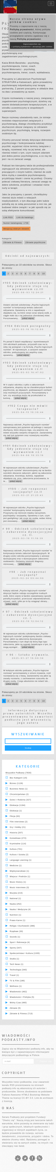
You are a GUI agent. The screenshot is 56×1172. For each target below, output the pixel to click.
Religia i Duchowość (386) (22, 926)
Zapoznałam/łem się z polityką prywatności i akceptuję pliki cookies (31, 45)
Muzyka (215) (16, 893)
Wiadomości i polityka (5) (22, 997)
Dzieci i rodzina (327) (20, 800)
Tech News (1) (16, 964)
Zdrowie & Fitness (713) (21, 1013)
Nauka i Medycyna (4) (20, 909)
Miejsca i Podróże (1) (20, 876)
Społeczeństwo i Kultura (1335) (25, 953)
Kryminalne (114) (18, 844)
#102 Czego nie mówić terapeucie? (28, 407)
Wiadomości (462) (18, 992)
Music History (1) (18, 882)
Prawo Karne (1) (17, 920)
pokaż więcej (28, 318)
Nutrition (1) (15, 915)
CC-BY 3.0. (28, 1098)
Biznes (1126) (16, 783)
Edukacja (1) (16, 811)
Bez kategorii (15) (18, 778)
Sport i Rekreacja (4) (20, 942)
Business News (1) (19, 789)
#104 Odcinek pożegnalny (28, 325)
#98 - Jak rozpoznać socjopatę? (28, 573)
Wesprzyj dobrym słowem (16, 229)
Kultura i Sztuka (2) (19, 854)
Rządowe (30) (16, 931)
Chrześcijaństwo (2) (19, 794)
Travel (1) (14, 975)
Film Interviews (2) (19, 822)
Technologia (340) (18, 970)
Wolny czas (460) (18, 1003)
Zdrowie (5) (15, 1008)
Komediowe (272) (18, 838)
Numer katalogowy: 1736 (15, 223)
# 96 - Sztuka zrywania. (28, 654)
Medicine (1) (16, 865)
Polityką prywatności (22, 29)
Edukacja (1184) (17, 805)
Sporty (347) (16, 948)
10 (43, 273)
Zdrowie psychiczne (35, 242)
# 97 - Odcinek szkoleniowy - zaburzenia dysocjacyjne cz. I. (28, 614)
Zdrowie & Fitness (12, 242)
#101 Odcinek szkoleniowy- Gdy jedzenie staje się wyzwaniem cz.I (28, 448)
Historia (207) (16, 833)
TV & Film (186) (17, 981)
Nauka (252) (16, 904)
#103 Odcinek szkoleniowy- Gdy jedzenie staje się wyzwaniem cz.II (28, 365)
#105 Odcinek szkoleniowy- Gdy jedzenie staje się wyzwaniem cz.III (28, 286)
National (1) (15, 898)
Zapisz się (44, 1061)
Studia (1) (14, 959)
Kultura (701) (16, 849)
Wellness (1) (16, 986)
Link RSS (8, 217)
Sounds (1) (15, 937)
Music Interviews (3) (19, 887)
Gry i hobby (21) (18, 827)
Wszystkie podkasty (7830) (18, 773)
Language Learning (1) (21, 860)
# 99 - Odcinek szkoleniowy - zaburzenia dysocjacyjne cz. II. (28, 531)
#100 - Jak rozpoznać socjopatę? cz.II (28, 490)
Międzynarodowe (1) (19, 871)
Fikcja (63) (15, 816)
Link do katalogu (24, 217)
